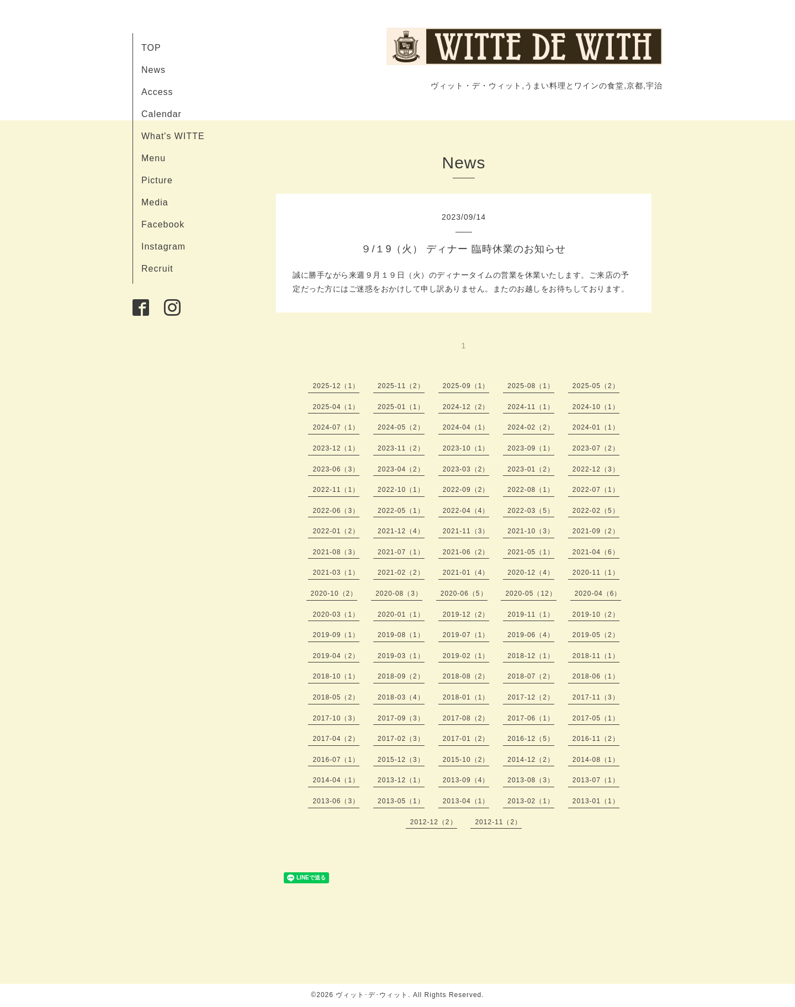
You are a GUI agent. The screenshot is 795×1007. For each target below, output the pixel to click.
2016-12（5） (530, 739)
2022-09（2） (466, 490)
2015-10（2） (466, 760)
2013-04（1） (466, 801)
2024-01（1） (596, 427)
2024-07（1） (335, 427)
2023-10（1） (466, 448)
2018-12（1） (530, 656)
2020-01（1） (401, 614)
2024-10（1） (596, 407)
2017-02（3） (401, 739)
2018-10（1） (335, 676)
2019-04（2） (335, 656)
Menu (153, 158)
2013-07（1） (596, 780)
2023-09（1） (530, 448)
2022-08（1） (530, 490)
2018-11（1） (596, 656)
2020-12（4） (530, 572)
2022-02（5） (596, 511)
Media (154, 202)
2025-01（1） (401, 407)
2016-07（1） (335, 760)
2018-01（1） (466, 697)
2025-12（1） (335, 386)
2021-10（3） (530, 531)
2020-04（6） (598, 593)
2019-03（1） (401, 656)
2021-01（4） (466, 572)
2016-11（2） (596, 739)
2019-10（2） (596, 614)
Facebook (162, 224)
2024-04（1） (466, 427)
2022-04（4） (466, 511)
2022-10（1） (401, 490)
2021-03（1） (335, 572)
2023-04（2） (401, 469)
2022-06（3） (335, 511)
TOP (151, 47)
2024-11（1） (530, 407)
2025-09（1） (466, 386)
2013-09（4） (466, 780)
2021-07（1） (401, 552)
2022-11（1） (335, 490)
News (153, 70)
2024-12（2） (466, 407)
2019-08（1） (401, 635)
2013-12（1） (401, 780)
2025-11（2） (401, 386)
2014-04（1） (335, 780)
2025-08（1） (530, 386)
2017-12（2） (530, 697)
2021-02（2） (401, 572)
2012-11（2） (498, 822)
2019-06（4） (530, 635)
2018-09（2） (401, 676)
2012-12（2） (433, 822)
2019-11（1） (530, 614)
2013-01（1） (596, 801)
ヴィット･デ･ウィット (372, 995)
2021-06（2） (466, 552)
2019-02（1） (466, 656)
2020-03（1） (335, 614)
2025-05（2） (596, 386)
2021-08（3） (335, 552)
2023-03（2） (466, 469)
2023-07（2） (596, 448)
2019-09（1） (335, 635)
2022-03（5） (530, 511)
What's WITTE (173, 136)
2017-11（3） (596, 697)
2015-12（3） (401, 760)
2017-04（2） (335, 739)
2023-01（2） (530, 469)
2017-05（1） (596, 718)
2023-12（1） (335, 448)
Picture (157, 180)
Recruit (157, 268)
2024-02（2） (530, 427)
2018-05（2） (335, 697)
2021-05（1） (530, 552)
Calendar (161, 114)
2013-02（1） (530, 801)
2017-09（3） (401, 718)
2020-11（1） (596, 572)
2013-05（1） (401, 801)
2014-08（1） (596, 760)
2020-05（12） (530, 593)
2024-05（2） (401, 427)
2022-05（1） (401, 511)
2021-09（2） (596, 531)
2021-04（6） (596, 552)
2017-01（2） (466, 739)
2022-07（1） (596, 490)
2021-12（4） (401, 531)
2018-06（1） (596, 676)
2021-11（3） (466, 531)
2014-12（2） (530, 760)
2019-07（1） (466, 635)
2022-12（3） (596, 469)
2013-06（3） (335, 801)
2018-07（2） (530, 676)
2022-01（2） (335, 531)
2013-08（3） (530, 780)
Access (157, 92)
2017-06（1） (530, 718)
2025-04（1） (335, 407)
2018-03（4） (401, 697)
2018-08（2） (466, 676)
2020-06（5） (464, 593)
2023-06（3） (335, 469)
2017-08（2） (466, 718)
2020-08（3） (398, 593)
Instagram (163, 246)
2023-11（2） (401, 448)
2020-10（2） (334, 593)
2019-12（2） (466, 614)
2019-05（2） (596, 635)
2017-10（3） (335, 718)
